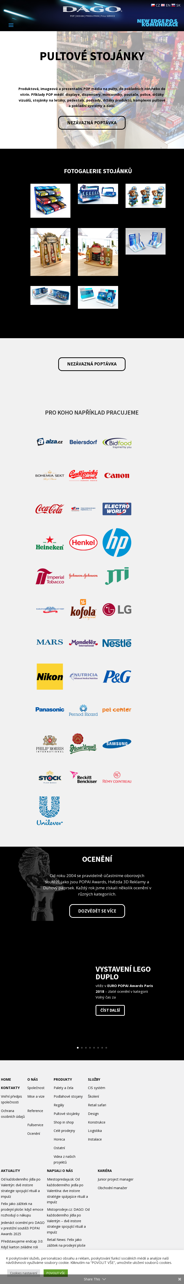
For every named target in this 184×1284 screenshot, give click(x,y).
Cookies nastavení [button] (23, 1273)
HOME (6, 1079)
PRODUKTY (63, 1079)
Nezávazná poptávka (92, 123)
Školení (93, 1096)
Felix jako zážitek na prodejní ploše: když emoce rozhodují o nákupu (22, 1209)
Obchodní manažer (112, 1188)
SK (175, 5)
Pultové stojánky (67, 1113)
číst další (110, 1010)
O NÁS (32, 1079)
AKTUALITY (10, 1170)
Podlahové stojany (68, 1096)
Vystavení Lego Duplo (123, 973)
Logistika (95, 1130)
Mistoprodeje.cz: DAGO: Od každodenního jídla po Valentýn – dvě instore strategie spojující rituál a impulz (68, 1220)
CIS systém (96, 1087)
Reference (35, 1110)
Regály (59, 1105)
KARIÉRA (105, 1170)
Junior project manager (115, 1179)
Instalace (95, 1139)
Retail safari (97, 1105)
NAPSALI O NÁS (60, 1170)
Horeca (59, 1139)
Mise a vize (36, 1096)
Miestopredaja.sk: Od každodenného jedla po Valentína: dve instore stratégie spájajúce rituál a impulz (67, 1190)
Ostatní (59, 1148)
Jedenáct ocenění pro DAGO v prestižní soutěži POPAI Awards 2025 (23, 1228)
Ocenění (33, 1133)
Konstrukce (96, 1122)
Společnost (36, 1087)
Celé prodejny (64, 1130)
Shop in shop (64, 1122)
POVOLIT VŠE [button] (55, 1273)
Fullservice (35, 1125)
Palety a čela (63, 1087)
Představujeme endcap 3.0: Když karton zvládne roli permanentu (22, 1247)
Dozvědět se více (97, 911)
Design (93, 1113)
